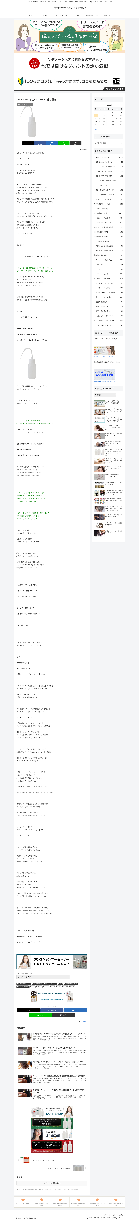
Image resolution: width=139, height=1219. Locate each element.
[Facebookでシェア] (40, 143)
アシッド (39, 986)
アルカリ (46, 986)
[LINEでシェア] (64, 143)
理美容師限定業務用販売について (106, 381)
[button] (75, 143)
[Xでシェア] (28, 143)
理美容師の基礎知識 (22, 986)
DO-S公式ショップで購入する (104, 356)
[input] (105, 143)
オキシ (52, 986)
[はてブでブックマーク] (52, 143)
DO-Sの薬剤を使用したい (24, 983)
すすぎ (32, 986)
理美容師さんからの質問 (70, 983)
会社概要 (121, 1215)
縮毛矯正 (65, 986)
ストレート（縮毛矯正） (50, 983)
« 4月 (95, 129)
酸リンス (72, 986)
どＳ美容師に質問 (37, 983)
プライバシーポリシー (110, 1215)
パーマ (60, 983)
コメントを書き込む (52, 1183)
